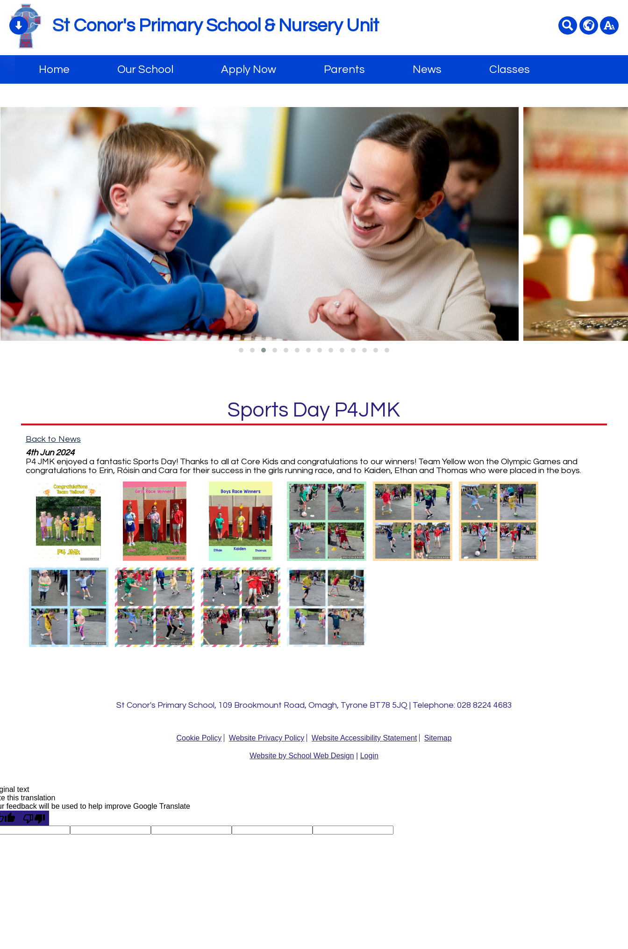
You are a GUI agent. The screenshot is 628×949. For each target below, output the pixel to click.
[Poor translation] (34, 818)
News (427, 69)
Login (369, 756)
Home (54, 69)
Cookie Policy (198, 738)
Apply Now (248, 69)
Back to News (53, 439)
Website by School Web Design (302, 756)
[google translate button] (588, 25)
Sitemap (438, 738)
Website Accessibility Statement (364, 738)
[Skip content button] (18, 25)
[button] (241, 350)
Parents (344, 69)
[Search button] (567, 25)
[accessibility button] (609, 25)
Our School (145, 69)
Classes (509, 69)
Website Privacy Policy (267, 738)
